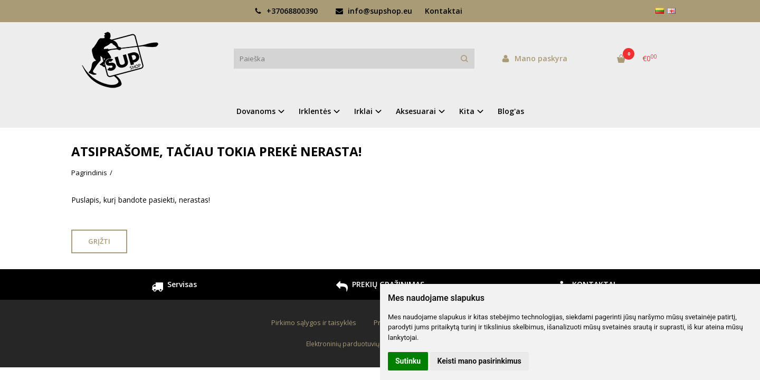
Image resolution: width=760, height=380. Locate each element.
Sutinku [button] (408, 361)
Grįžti (99, 241)
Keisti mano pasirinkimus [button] (479, 361)
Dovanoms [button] (256, 111)
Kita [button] (466, 111)
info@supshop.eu (374, 11)
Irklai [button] (363, 111)
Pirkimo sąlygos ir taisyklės (313, 322)
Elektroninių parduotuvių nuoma (354, 343)
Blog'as (511, 111)
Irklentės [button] (315, 111)
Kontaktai (443, 11)
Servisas (174, 288)
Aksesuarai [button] (416, 111)
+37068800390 (286, 11)
